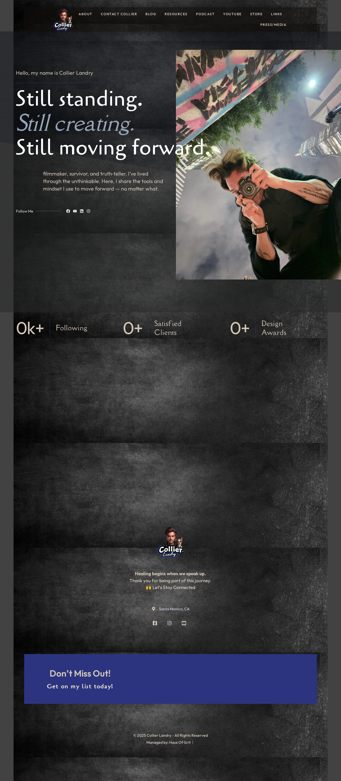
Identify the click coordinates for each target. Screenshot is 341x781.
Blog (150, 14)
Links (276, 14)
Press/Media (273, 24)
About (85, 14)
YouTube (232, 14)
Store (256, 14)
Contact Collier (119, 14)
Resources (176, 14)
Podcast (205, 14)
